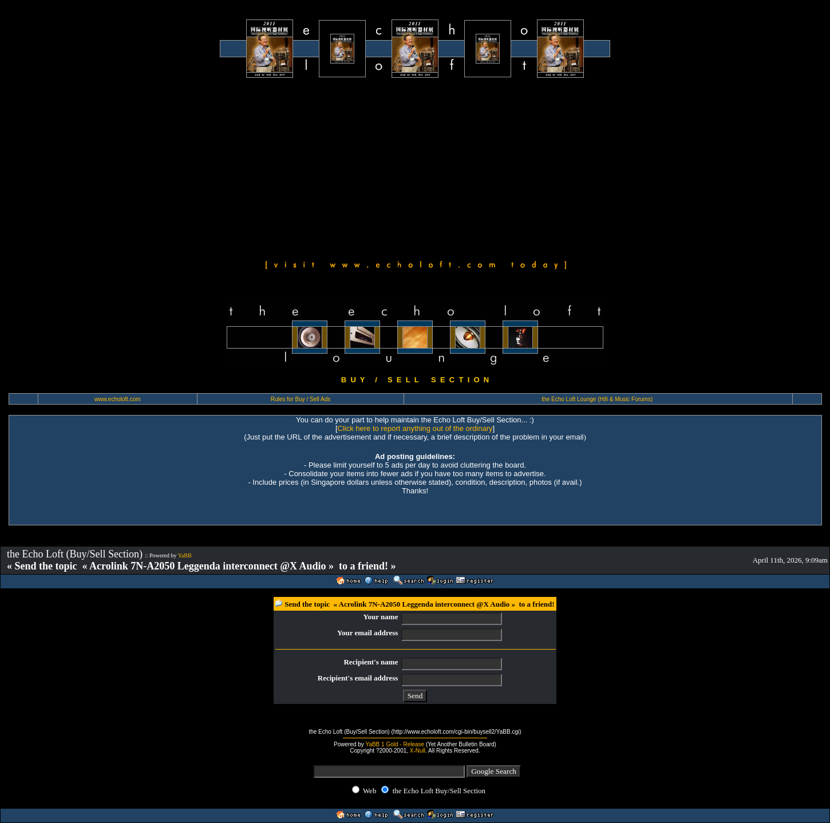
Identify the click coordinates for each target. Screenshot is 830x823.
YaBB (185, 555)
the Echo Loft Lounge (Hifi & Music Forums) (597, 399)
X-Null (417, 750)
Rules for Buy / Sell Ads (301, 399)
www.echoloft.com (117, 399)
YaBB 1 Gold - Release (394, 744)
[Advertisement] (415, 167)
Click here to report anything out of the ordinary (415, 428)
